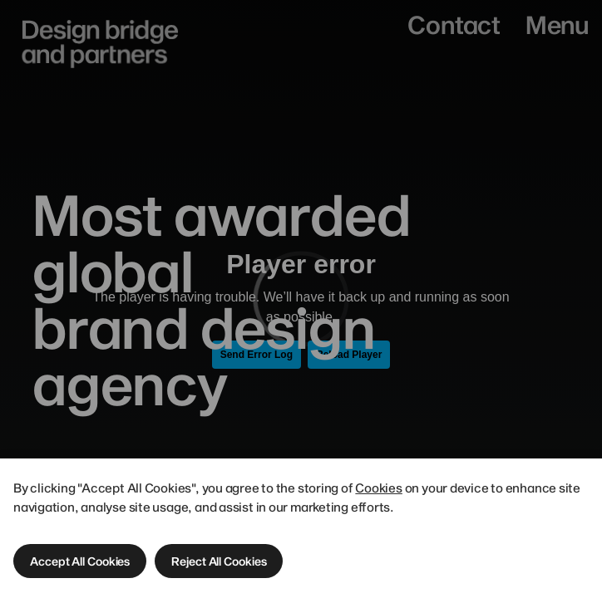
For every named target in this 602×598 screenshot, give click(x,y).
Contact (453, 24)
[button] (79, 561)
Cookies (379, 487)
